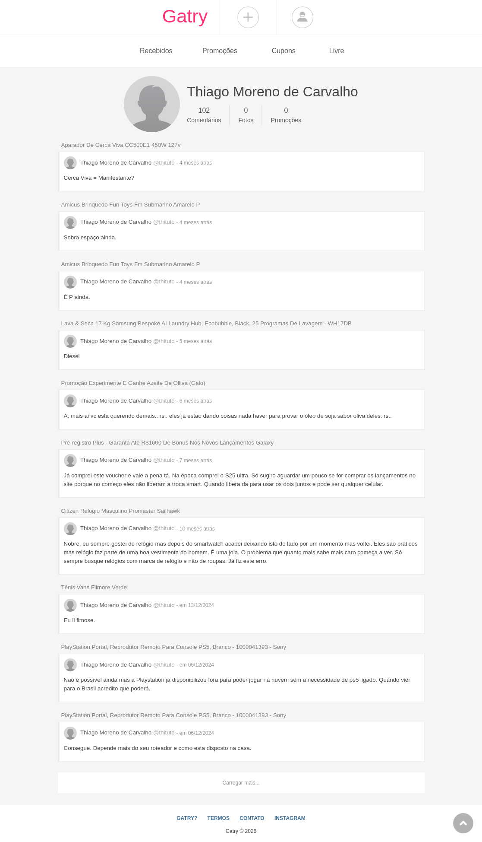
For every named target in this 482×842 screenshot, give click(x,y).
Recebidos (156, 50)
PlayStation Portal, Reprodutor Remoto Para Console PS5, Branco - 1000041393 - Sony (174, 647)
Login (302, 17)
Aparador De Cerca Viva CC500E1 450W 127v (121, 145)
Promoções (219, 50)
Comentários (204, 114)
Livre (336, 50)
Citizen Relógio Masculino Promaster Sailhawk (120, 511)
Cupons (284, 50)
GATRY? (186, 818)
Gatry (185, 16)
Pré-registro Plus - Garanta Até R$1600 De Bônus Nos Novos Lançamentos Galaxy (167, 442)
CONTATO (251, 818)
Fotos (246, 114)
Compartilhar (248, 17)
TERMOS (219, 818)
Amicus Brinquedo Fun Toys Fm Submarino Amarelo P (130, 204)
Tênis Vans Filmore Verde (94, 587)
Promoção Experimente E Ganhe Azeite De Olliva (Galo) (133, 383)
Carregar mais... (240, 783)
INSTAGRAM (290, 818)
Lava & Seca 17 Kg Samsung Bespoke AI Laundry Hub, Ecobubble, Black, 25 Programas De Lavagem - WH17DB (206, 323)
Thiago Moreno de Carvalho (120, 162)
